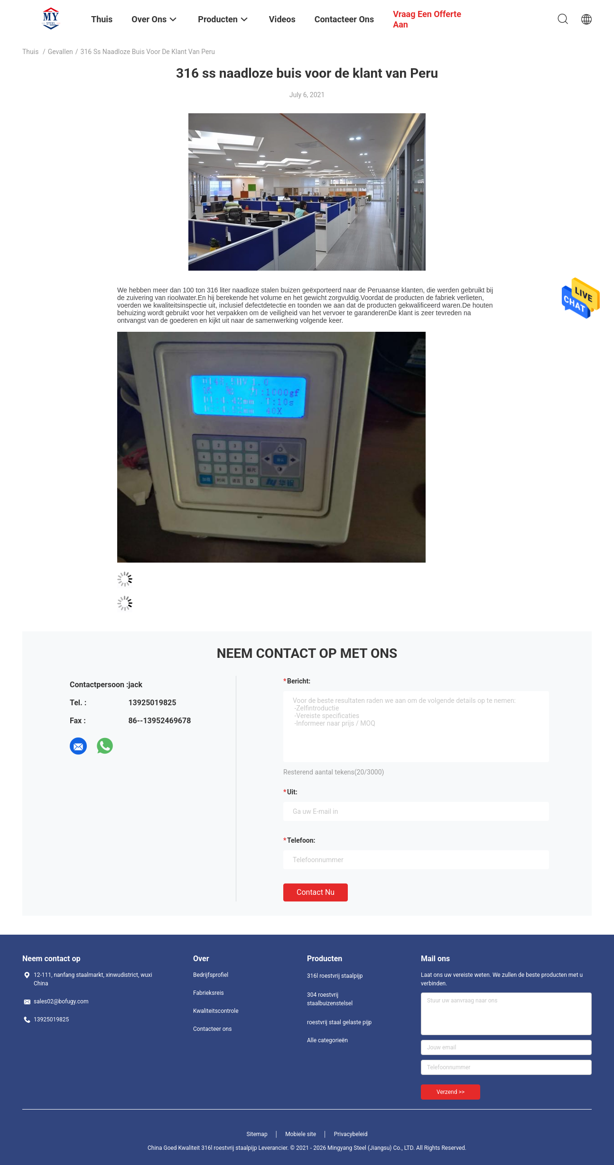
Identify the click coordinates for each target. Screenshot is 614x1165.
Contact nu (316, 892)
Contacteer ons (212, 1029)
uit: (292, 792)
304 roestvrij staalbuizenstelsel (330, 999)
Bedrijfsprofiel (210, 975)
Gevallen (60, 51)
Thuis (30, 51)
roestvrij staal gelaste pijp (339, 1022)
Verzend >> (451, 1092)
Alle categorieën (327, 1040)
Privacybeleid (351, 1134)
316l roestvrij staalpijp (335, 976)
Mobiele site (300, 1134)
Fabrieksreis (208, 993)
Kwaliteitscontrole (216, 1011)
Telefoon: (301, 840)
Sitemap (257, 1134)
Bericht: (298, 681)
